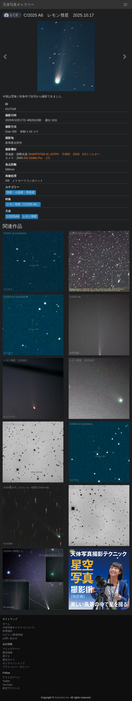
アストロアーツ (11, 648)
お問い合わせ (10, 638)
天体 (8, 211)
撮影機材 (10, 149)
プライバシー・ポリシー (16, 666)
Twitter (6, 681)
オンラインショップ (14, 663)
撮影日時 (10, 115)
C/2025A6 (13, 216)
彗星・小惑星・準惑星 (21, 192)
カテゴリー (12, 187)
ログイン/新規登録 (13, 634)
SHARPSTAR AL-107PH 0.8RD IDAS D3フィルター (64, 154)
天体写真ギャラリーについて (18, 627)
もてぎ (14, 14)
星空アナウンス (11, 688)
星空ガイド (9, 659)
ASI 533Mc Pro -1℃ (37, 158)
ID (6, 104)
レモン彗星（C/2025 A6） (23, 204)
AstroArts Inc (62, 697)
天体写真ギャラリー (18, 4)
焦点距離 (10, 164)
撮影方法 (10, 126)
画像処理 (10, 175)
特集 (8, 199)
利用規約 (7, 631)
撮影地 (9, 137)
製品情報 (7, 652)
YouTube (8, 684)
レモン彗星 (30, 216)
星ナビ (6, 656)
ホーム (6, 623)
